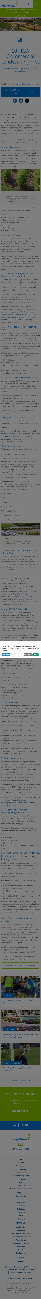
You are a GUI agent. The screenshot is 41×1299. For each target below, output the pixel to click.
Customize (6, 655)
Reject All (27, 655)
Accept (35, 655)
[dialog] (20, 649)
